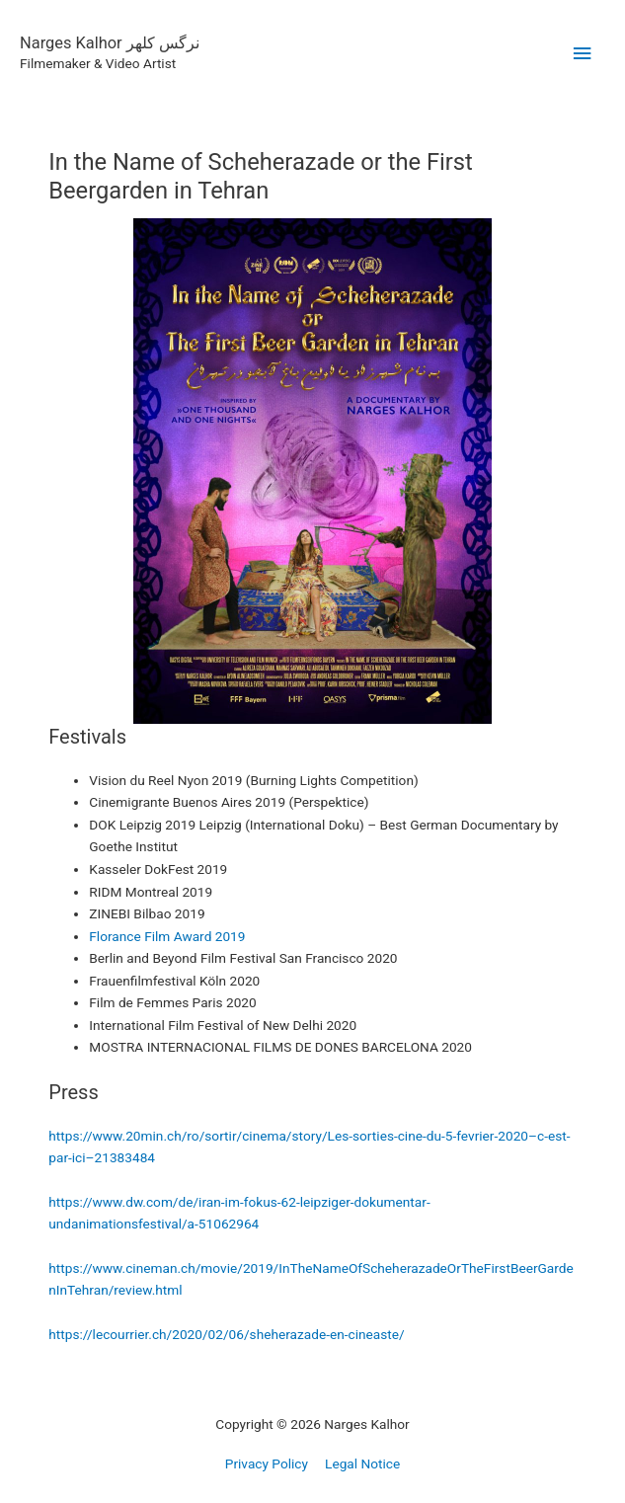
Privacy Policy (266, 1463)
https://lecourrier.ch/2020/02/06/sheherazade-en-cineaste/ (226, 1334)
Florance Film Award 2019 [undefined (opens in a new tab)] (167, 936)
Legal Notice (362, 1463)
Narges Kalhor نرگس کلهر (109, 43)
